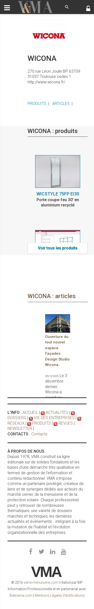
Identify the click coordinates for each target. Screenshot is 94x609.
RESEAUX (16, 423)
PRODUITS (37, 103)
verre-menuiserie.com (41, 582)
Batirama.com (21, 595)
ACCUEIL (30, 412)
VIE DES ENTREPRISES (54, 417)
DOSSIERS (17, 417)
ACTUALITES (57, 412)
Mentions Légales (48, 595)
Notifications (74, 595)
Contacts (39, 434)
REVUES (65, 423)
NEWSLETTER (20, 428)
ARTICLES (61, 103)
